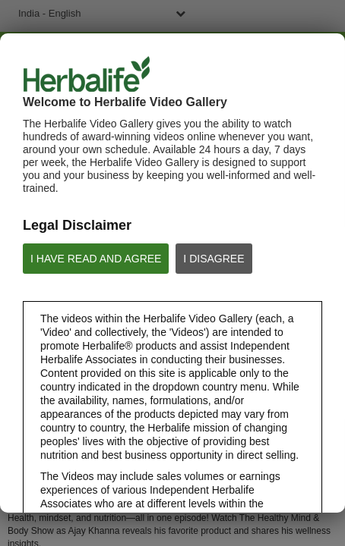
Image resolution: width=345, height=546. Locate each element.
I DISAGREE (213, 259)
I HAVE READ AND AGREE (95, 259)
